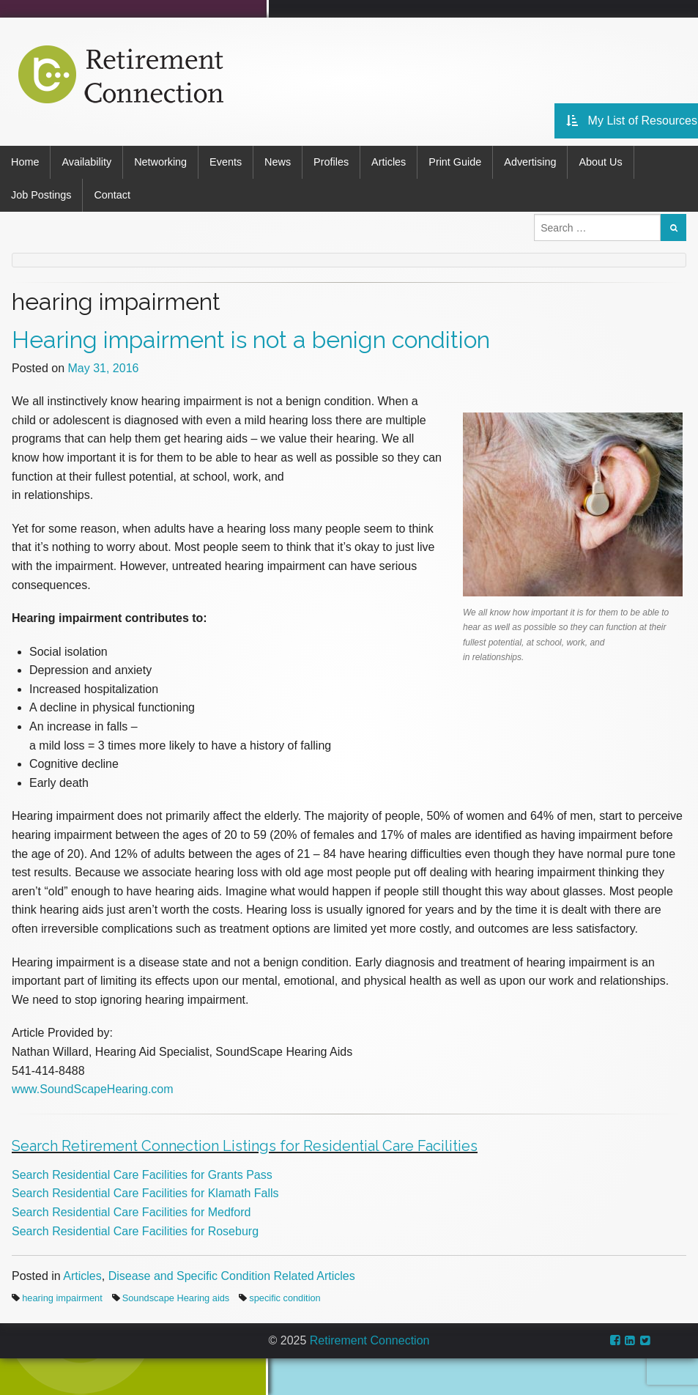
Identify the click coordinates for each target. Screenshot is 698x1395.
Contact (112, 195)
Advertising (530, 162)
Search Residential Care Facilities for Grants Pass (142, 1175)
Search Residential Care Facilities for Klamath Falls (145, 1193)
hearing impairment (62, 1297)
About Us (600, 162)
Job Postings (41, 195)
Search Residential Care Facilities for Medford (131, 1212)
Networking (160, 162)
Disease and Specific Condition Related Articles (231, 1276)
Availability (86, 162)
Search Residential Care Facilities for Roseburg (135, 1231)
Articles (388, 162)
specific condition (284, 1297)
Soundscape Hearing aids (176, 1297)
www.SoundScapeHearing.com (93, 1089)
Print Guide (454, 162)
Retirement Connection (370, 1340)
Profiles (331, 162)
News (277, 162)
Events (225, 162)
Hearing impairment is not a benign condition (251, 339)
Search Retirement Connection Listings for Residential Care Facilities (245, 1146)
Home (25, 162)
